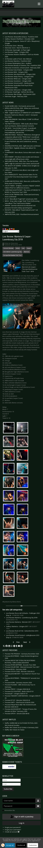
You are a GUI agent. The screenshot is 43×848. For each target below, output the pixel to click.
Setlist (17, 248)
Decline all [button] (21, 845)
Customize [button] (33, 845)
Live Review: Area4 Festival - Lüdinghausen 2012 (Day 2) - (22, 636)
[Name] (11, 780)
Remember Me (10, 810)
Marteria (26, 252)
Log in (21, 823)
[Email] (11, 784)
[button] (4, 646)
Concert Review (8, 248)
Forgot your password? (13, 827)
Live (23, 248)
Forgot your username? (13, 830)
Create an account (12, 832)
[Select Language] (10, 231)
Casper (29, 248)
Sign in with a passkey (21, 817)
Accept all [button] (9, 845)
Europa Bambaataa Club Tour (12, 255)
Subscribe (8, 789)
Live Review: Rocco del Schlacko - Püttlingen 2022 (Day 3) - (23, 614)
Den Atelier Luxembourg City (12, 252)
